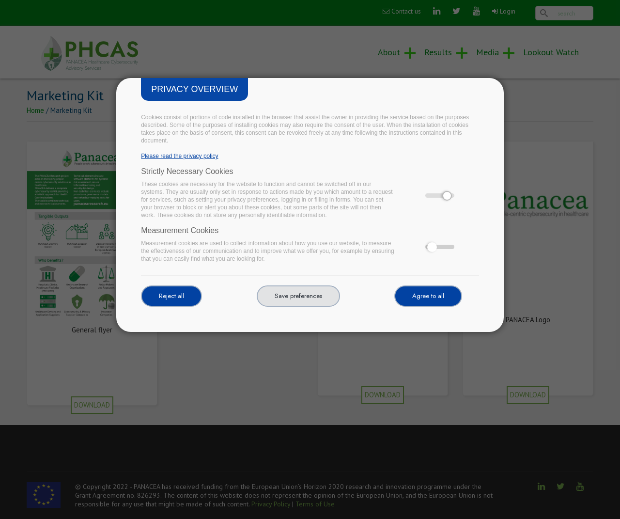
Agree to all (428, 295)
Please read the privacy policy (179, 156)
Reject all (171, 295)
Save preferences (298, 295)
